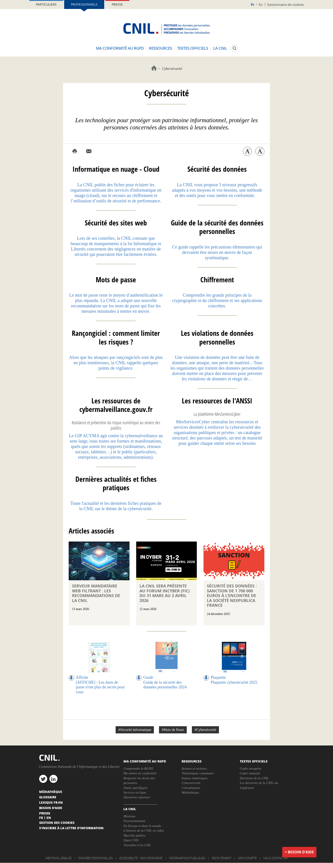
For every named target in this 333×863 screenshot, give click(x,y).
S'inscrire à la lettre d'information (71, 828)
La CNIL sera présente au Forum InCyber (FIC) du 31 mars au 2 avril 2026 (165, 593)
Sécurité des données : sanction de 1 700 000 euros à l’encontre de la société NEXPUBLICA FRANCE (232, 595)
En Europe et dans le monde (142, 826)
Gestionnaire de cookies (285, 4)
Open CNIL (131, 840)
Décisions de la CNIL (254, 778)
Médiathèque (190, 792)
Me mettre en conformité (139, 773)
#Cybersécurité (205, 730)
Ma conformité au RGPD (120, 48)
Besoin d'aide (301, 852)
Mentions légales (58, 858)
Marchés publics (134, 835)
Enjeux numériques (194, 778)
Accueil (154, 68)
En (261, 4)
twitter (43, 779)
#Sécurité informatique (134, 730)
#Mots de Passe (173, 730)
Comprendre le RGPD (138, 768)
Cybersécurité (191, 783)
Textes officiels (192, 48)
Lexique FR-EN (51, 802)
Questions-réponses (136, 797)
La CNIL (220, 48)
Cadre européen (250, 768)
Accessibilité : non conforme (140, 858)
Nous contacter (275, 858)
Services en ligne (134, 792)
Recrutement (221, 858)
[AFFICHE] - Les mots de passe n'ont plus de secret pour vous (100, 687)
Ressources (160, 48)
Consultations (191, 788)
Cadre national (250, 773)
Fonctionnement (134, 821)
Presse (117, 4)
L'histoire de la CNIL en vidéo (143, 830)
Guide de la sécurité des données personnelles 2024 (165, 685)
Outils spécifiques (135, 788)
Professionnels (84, 4)
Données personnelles (95, 858)
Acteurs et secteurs (194, 768)
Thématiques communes (198, 773)
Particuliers (46, 4)
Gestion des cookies (56, 822)
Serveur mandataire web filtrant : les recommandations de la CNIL (96, 593)
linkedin (53, 779)
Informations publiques (187, 858)
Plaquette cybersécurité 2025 (234, 682)
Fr (252, 4)
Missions (129, 816)
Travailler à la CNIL (137, 845)
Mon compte (247, 858)
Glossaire (47, 797)
